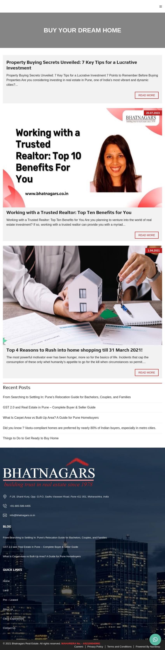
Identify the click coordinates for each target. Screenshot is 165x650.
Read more (146, 95)
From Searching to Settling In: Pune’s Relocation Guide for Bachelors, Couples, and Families (67, 397)
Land (6, 590)
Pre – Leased (10, 599)
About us (8, 609)
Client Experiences (13, 618)
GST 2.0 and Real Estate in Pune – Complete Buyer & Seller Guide (49, 407)
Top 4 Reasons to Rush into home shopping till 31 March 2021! (74, 350)
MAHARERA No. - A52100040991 (80, 643)
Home (6, 581)
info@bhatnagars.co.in (22, 515)
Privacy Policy (95, 646)
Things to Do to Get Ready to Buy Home (30, 438)
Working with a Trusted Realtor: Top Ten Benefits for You (69, 212)
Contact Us (9, 628)
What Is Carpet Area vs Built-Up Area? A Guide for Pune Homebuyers (51, 417)
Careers (78, 646)
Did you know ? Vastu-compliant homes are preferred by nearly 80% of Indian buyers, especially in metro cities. (79, 428)
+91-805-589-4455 (20, 505)
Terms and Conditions (119, 646)
